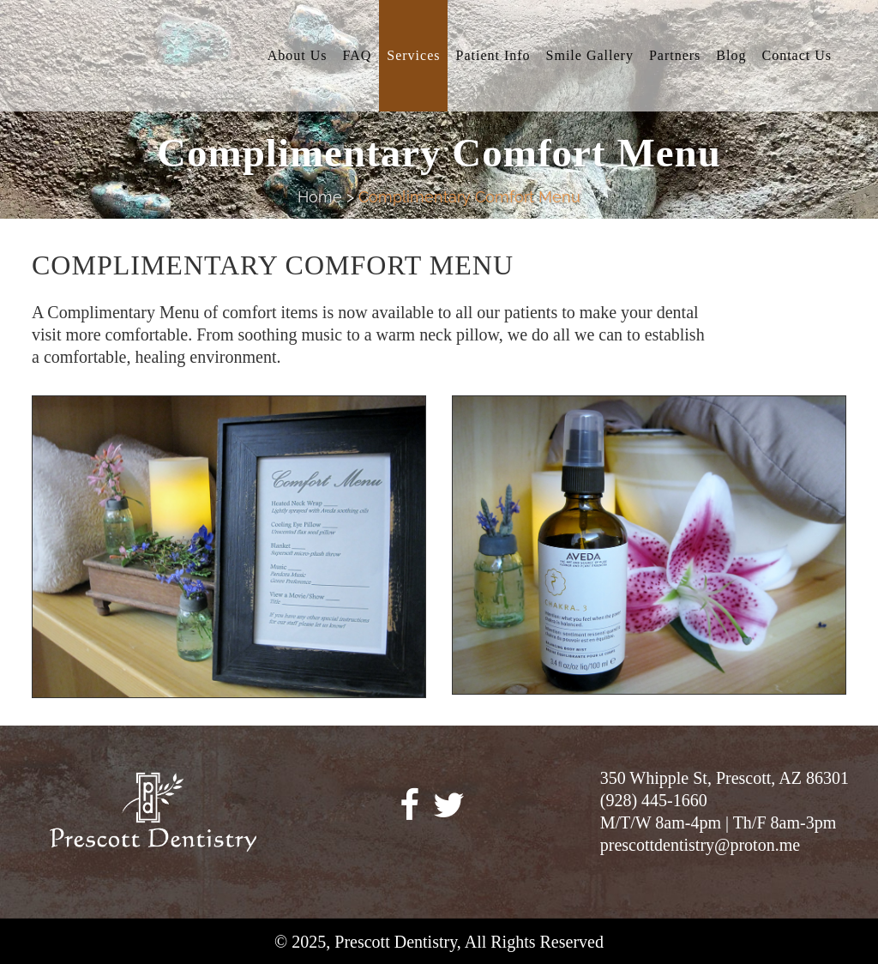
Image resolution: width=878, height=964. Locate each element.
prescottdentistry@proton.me (700, 844)
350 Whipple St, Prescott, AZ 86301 (724, 777)
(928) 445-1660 (653, 800)
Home (320, 197)
